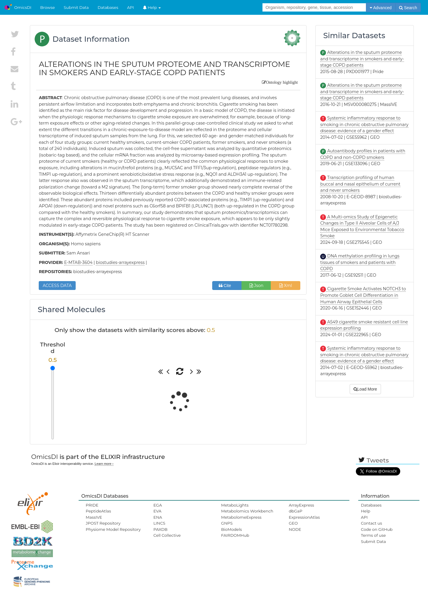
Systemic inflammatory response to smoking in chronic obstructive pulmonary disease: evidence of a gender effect (364, 124)
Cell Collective (167, 535)
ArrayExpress (301, 505)
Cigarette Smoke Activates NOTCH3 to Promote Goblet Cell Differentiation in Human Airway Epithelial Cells (363, 295)
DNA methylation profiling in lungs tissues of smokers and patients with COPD (359, 262)
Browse (47, 7)
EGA (157, 505)
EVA (157, 511)
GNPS (227, 523)
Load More (365, 389)
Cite (227, 285)
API (130, 7)
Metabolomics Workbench (247, 511)
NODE (295, 529)
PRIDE (92, 505)
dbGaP (295, 511)
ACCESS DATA (57, 285)
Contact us (371, 523)
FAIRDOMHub (235, 535)
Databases (108, 7)
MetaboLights (235, 505)
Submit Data (76, 7)
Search (408, 7)
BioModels (231, 529)
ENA (157, 517)
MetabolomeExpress (241, 517)
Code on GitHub (377, 529)
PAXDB (160, 529)
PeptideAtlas (98, 511)
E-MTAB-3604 (78, 262)
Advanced (380, 7)
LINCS (159, 523)
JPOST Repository (103, 523)
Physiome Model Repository (113, 529)
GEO (293, 523)
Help (152, 7)
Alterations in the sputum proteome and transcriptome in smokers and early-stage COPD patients (362, 59)
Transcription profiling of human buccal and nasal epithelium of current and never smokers (360, 184)
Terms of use (373, 535)
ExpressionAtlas (304, 517)
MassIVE (94, 517)
